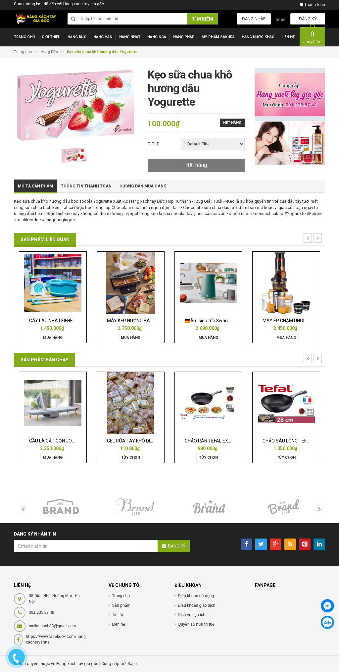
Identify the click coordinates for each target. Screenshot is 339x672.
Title (153, 144)
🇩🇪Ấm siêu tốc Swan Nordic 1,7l (217, 320)
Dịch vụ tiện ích (191, 614)
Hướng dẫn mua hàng (143, 186)
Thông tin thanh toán (86, 186)
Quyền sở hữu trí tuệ (196, 624)
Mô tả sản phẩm (35, 186)
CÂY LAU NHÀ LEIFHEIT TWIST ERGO (67, 320)
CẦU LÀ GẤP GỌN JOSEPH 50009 (63, 440)
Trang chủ (121, 596)
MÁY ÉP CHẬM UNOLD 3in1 (290, 320)
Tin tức (118, 614)
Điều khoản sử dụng (196, 596)
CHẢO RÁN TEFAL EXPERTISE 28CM (222, 440)
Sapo (132, 663)
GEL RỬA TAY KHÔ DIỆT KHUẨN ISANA (146, 440)
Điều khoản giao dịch (196, 605)
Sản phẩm (121, 605)
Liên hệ (118, 624)
